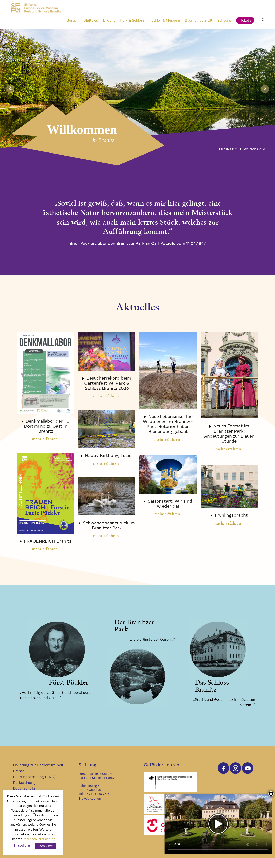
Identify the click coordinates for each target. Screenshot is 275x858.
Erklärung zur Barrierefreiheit (38, 765)
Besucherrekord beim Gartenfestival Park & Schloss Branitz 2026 (107, 383)
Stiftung (224, 20)
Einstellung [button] (22, 845)
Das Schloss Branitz (212, 686)
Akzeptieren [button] (45, 846)
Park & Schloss (132, 20)
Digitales (90, 20)
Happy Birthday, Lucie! (109, 456)
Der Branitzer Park (134, 626)
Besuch (73, 20)
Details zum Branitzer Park (242, 149)
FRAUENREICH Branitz (47, 541)
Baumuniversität (199, 20)
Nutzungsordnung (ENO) (34, 777)
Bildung (109, 20)
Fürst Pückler (68, 682)
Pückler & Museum (164, 20)
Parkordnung (24, 783)
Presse (19, 771)
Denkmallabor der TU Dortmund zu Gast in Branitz (47, 426)
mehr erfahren (45, 439)
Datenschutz (24, 788)
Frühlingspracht (231, 515)
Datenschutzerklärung (38, 839)
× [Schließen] (271, 793)
